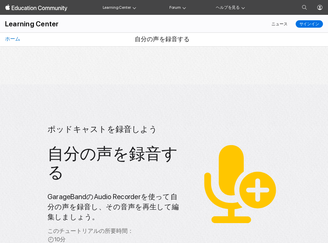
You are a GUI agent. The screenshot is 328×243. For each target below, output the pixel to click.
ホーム (12, 39)
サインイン (309, 24)
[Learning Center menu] (134, 7)
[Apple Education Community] (36, 7)
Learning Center (117, 7)
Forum (175, 7)
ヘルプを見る (228, 7)
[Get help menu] (243, 7)
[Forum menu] (184, 7)
